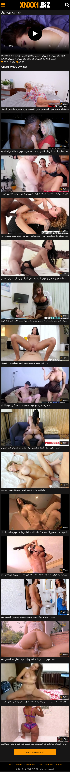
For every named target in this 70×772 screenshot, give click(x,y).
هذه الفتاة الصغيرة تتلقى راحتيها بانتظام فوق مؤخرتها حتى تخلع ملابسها (33, 701)
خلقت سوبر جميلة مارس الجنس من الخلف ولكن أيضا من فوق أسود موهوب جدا (35, 236)
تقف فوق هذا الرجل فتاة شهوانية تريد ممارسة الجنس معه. (28, 659)
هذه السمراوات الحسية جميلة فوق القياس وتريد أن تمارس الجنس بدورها (34, 193)
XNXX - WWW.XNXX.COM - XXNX (35, 5)
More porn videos (34, 752)
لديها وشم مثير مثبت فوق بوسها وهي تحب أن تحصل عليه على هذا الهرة (34, 321)
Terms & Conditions (25, 764)
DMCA (11, 764)
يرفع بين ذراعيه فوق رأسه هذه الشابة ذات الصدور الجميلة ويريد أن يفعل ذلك (35, 574)
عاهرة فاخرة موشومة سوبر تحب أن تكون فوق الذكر (25, 405)
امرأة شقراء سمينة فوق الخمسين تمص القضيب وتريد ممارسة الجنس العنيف (35, 109)
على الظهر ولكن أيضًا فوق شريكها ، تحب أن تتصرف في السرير (30, 448)
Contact (58, 764)
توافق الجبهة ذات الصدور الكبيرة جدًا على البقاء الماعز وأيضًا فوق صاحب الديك (35, 532)
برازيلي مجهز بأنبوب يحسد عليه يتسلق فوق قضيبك (24, 363)
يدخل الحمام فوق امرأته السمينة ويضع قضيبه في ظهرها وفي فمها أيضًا (34, 744)
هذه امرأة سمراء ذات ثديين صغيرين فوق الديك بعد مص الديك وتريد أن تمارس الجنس (35, 278)
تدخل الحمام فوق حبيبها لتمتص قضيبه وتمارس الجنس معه (28, 617)
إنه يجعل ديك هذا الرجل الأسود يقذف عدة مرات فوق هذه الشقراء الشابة (34, 151)
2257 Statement (45, 764)
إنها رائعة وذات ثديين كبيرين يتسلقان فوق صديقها (23, 490)
